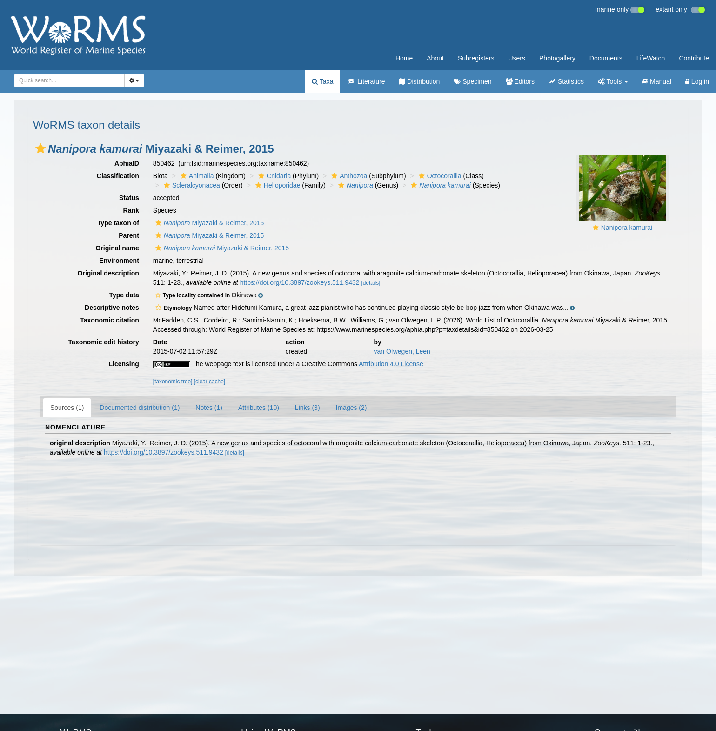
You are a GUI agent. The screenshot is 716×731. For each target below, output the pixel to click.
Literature (366, 81)
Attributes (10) (258, 407)
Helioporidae (277, 185)
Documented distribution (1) (140, 407)
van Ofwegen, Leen (402, 351)
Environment (119, 260)
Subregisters (476, 58)
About (435, 58)
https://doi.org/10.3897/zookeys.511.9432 (300, 282)
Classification (118, 176)
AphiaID (126, 163)
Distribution (419, 81)
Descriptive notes (112, 307)
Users (516, 58)
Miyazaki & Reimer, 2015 (208, 223)
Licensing (123, 364)
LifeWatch (650, 58)
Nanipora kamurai (627, 227)
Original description (108, 273)
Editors (520, 81)
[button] (40, 148)
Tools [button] (613, 81)
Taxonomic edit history (103, 342)
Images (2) (351, 407)
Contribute (694, 58)
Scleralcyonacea (190, 185)
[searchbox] (67, 80)
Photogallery (557, 58)
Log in (697, 81)
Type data (124, 295)
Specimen (472, 81)
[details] (370, 283)
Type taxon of (118, 223)
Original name (117, 248)
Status (129, 197)
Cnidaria (273, 176)
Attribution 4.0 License (391, 364)
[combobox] (69, 80)
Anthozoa (348, 176)
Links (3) (307, 407)
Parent (129, 235)
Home (404, 58)
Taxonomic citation (109, 320)
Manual (656, 81)
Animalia (196, 176)
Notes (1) (208, 407)
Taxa (322, 81)
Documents (605, 58)
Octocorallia (439, 176)
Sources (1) (67, 407)
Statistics (566, 81)
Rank (131, 210)
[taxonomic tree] (173, 381)
